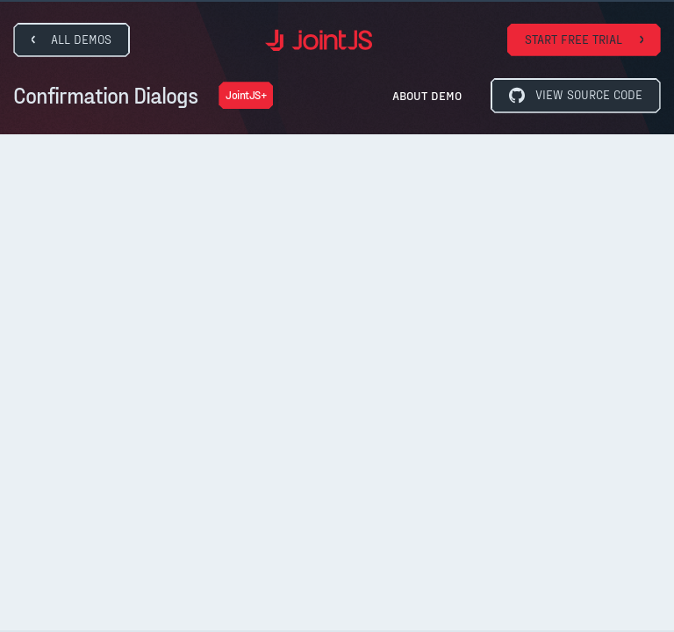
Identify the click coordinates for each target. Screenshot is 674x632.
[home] (318, 40)
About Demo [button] (427, 95)
